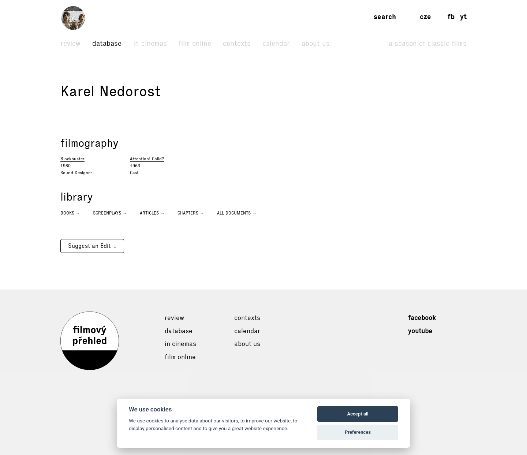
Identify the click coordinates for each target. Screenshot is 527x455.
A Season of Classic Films (428, 43)
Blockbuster (72, 158)
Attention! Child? (147, 158)
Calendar (276, 43)
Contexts (237, 43)
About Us (316, 43)
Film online (195, 43)
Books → (70, 213)
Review (70, 43)
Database (107, 43)
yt (463, 16)
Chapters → (190, 213)
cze (425, 16)
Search (385, 16)
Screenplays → (110, 213)
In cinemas (150, 43)
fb (451, 16)
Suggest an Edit (89, 245)
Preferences (358, 432)
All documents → (237, 213)
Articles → (152, 213)
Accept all (357, 414)
